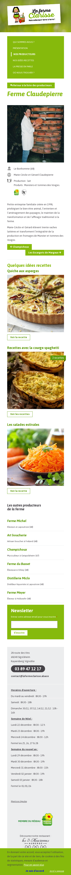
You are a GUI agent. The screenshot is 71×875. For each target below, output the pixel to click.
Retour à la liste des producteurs (31, 85)
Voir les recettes (20, 414)
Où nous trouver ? (23, 72)
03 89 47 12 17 (28, 668)
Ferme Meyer (16, 592)
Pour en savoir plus (34, 864)
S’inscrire (19, 632)
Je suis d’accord (35, 870)
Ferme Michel (16, 521)
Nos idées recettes (23, 60)
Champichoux (19, 246)
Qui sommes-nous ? (23, 42)
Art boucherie (17, 535)
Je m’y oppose (57, 871)
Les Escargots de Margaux (44, 252)
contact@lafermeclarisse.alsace (30, 676)
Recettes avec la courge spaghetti (33, 348)
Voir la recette (18, 337)
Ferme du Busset (18, 564)
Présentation (20, 48)
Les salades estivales (23, 425)
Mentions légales (19, 801)
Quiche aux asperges (23, 271)
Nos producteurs (24, 54)
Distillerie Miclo (18, 578)
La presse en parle (23, 66)
